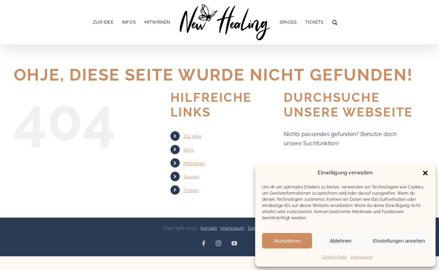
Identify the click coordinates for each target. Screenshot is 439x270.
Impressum (361, 257)
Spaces (191, 176)
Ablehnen (340, 241)
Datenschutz (334, 257)
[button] (425, 173)
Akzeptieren (286, 241)
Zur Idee (192, 136)
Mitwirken (194, 163)
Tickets (191, 190)
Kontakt (209, 228)
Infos (188, 149)
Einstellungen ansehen (399, 241)
